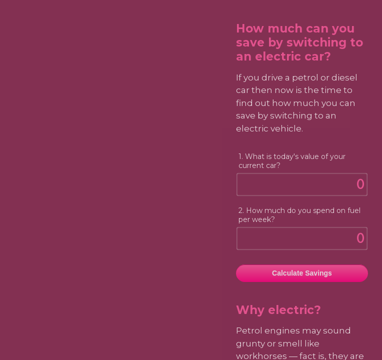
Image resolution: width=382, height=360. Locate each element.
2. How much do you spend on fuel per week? (299, 215)
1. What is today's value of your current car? (292, 161)
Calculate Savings (302, 273)
